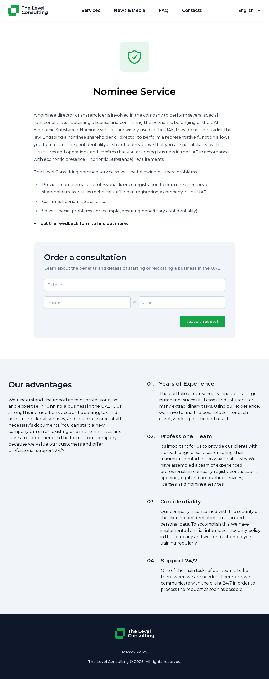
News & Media (129, 10)
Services (90, 10)
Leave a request (202, 321)
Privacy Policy (134, 652)
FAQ (163, 10)
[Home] (28, 10)
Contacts (192, 10)
